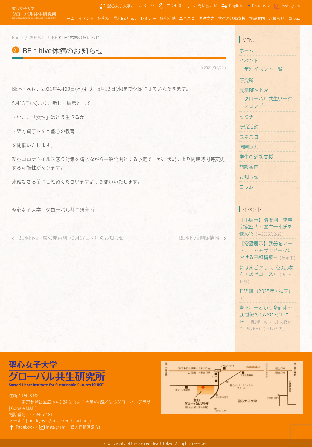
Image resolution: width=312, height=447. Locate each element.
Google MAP (22, 408)
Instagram (52, 427)
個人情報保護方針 (86, 427)
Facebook (21, 427)
